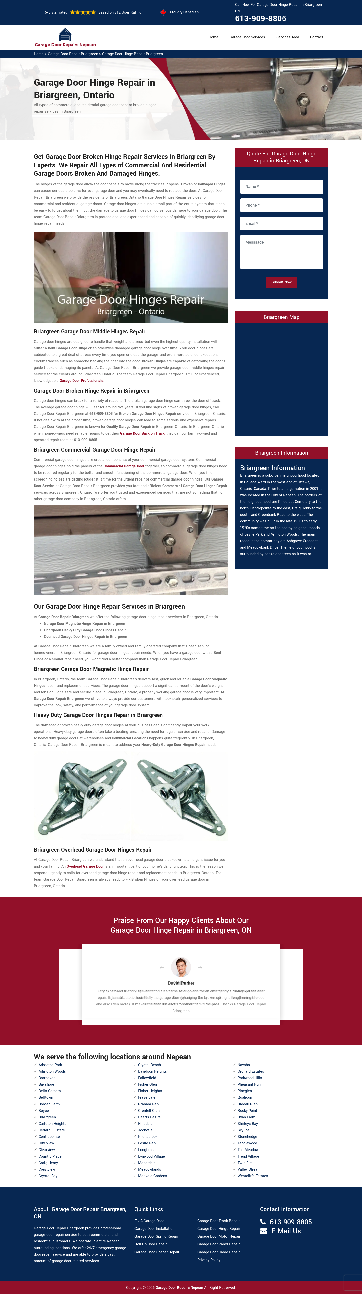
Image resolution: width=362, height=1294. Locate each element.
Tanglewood (247, 1143)
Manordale (147, 1163)
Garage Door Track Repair (218, 1221)
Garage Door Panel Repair (218, 1244)
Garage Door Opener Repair (156, 1252)
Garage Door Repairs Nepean (180, 1287)
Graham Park (148, 1104)
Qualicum (245, 1097)
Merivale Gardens (152, 1176)
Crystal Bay (48, 1176)
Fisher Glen (147, 1084)
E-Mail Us (286, 1231)
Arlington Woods (52, 1071)
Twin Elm (245, 1163)
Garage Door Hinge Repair (218, 1228)
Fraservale (146, 1097)
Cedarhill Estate (52, 1130)
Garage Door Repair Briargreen (73, 54)
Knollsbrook (147, 1136)
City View (46, 1143)
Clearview (47, 1150)
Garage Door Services (247, 37)
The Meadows (249, 1150)
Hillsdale (145, 1123)
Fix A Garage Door (149, 1221)
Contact (316, 37)
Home (213, 37)
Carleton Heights (52, 1123)
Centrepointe (49, 1136)
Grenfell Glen (149, 1110)
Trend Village (248, 1156)
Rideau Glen (248, 1104)
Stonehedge (247, 1136)
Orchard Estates (251, 1071)
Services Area (287, 37)
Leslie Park (147, 1143)
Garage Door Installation (154, 1228)
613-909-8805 (260, 18)
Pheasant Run (249, 1084)
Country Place (50, 1156)
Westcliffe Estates (253, 1176)
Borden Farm (49, 1104)
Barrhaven (47, 1078)
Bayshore (46, 1084)
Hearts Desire (149, 1117)
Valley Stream (249, 1169)
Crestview (47, 1169)
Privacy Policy (208, 1260)
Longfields (146, 1150)
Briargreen (47, 1117)
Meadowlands (149, 1169)
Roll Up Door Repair (150, 1244)
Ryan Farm (246, 1117)
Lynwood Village (151, 1156)
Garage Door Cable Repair (218, 1252)
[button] (166, 968)
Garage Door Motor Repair (218, 1236)
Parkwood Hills (250, 1078)
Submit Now (282, 282)
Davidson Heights (152, 1071)
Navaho (244, 1065)
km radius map (281, 378)
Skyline (243, 1130)
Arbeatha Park (50, 1065)
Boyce (44, 1110)
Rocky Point (247, 1110)
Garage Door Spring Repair (156, 1236)
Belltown (46, 1097)
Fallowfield (147, 1078)
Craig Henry (48, 1163)
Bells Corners (50, 1091)
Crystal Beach (149, 1065)
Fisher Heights (150, 1091)
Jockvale (145, 1130)
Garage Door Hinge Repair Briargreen (132, 54)
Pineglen (245, 1091)
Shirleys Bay (248, 1123)
